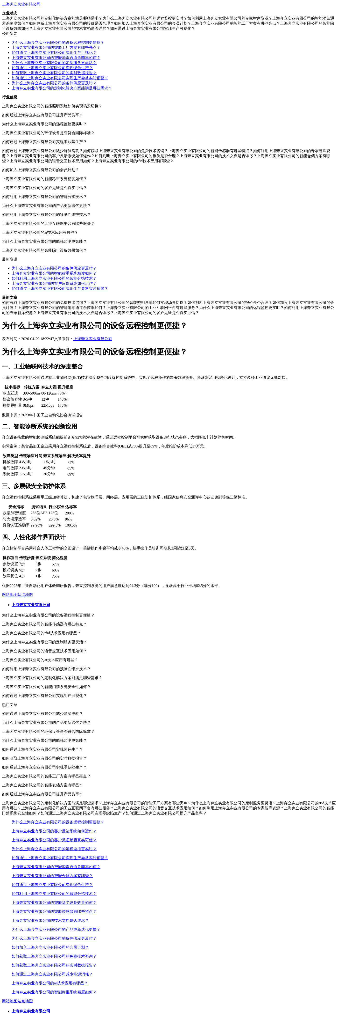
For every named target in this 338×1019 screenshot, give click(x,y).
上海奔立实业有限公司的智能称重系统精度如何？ (54, 273)
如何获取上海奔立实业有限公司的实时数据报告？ (54, 73)
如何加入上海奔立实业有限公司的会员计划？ (50, 947)
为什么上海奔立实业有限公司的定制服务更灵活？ (54, 63)
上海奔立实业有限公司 (21, 4)
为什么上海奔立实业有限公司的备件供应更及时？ (54, 83)
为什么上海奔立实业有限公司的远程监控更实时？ (54, 849)
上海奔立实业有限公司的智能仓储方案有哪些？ (52, 876)
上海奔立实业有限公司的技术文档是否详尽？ (50, 920)
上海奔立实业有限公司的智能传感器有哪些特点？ (54, 911)
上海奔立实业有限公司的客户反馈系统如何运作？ (54, 283)
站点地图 (25, 595)
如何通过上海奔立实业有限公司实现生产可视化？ (54, 53)
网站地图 (9, 595)
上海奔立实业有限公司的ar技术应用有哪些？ (50, 983)
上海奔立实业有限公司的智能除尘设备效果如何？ (54, 903)
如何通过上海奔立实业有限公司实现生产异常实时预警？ (60, 78)
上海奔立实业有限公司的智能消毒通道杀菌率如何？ (56, 58)
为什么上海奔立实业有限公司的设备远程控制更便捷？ (58, 42)
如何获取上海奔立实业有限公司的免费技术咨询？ (54, 956)
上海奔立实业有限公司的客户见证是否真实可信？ (54, 840)
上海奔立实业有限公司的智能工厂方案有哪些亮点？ (56, 47)
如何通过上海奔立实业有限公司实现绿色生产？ (52, 68)
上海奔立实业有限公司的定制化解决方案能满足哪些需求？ (62, 88)
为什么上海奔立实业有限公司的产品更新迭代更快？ (56, 929)
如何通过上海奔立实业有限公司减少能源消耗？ (52, 974)
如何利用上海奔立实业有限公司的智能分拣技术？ (54, 278)
